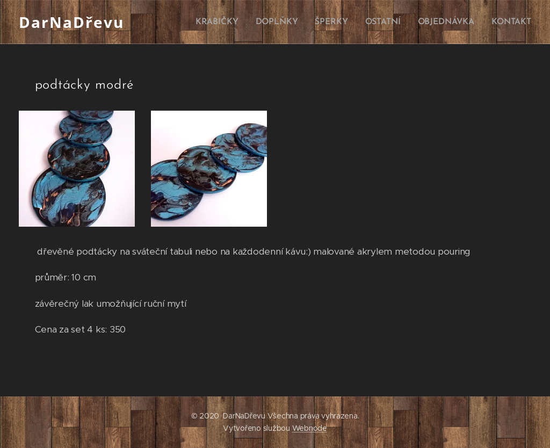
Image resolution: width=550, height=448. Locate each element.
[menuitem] (223, 22)
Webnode (309, 428)
